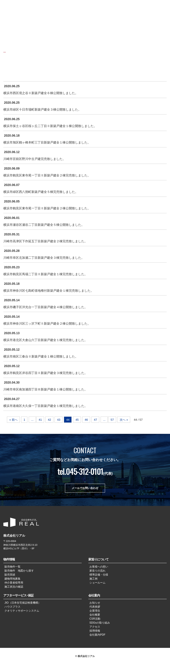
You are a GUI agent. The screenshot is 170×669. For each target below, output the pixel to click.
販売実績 (9, 574)
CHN (153, 6)
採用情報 (94, 630)
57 (112, 419)
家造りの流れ (97, 570)
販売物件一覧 (12, 566)
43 (58, 419)
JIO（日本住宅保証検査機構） (22, 602)
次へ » (124, 419)
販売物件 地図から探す (19, 570)
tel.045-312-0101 (80, 471)
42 (49, 419)
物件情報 (9, 559)
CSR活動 (94, 618)
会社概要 (94, 614)
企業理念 (94, 610)
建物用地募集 (12, 578)
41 (40, 419)
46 (86, 419)
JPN (146, 6)
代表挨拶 (94, 606)
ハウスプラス (12, 606)
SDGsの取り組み (99, 622)
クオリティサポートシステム (21, 610)
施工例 (93, 578)
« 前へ (13, 419)
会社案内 (94, 595)
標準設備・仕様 (98, 574)
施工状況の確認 (13, 586)
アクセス (94, 626)
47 (95, 419)
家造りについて (98, 559)
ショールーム (97, 582)
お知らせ (94, 602)
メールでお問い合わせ (85, 488)
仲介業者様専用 (13, 582)
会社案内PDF (97, 634)
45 (77, 419)
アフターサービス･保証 (18, 595)
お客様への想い (98, 566)
